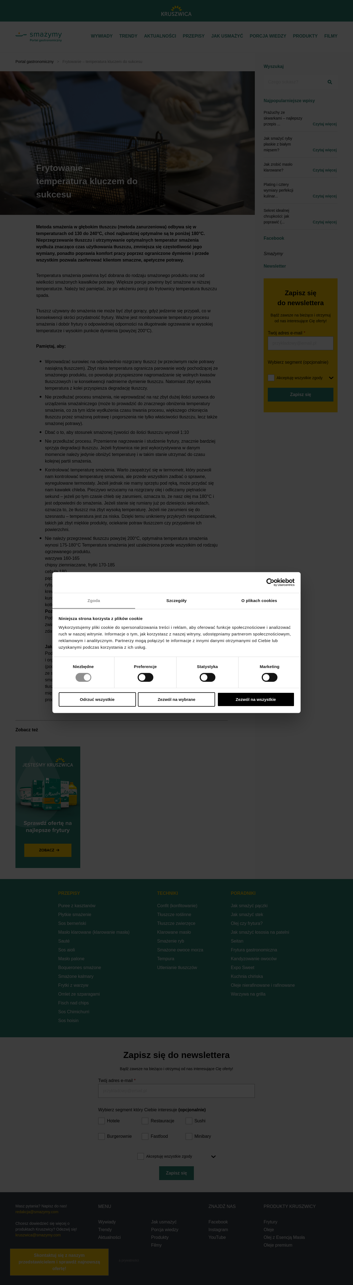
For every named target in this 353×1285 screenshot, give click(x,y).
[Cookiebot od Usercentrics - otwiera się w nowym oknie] (270, 582)
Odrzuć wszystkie (97, 699)
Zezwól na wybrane (177, 699)
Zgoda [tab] (93, 600)
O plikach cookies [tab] (259, 600)
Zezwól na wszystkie (256, 699)
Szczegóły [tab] (176, 600)
